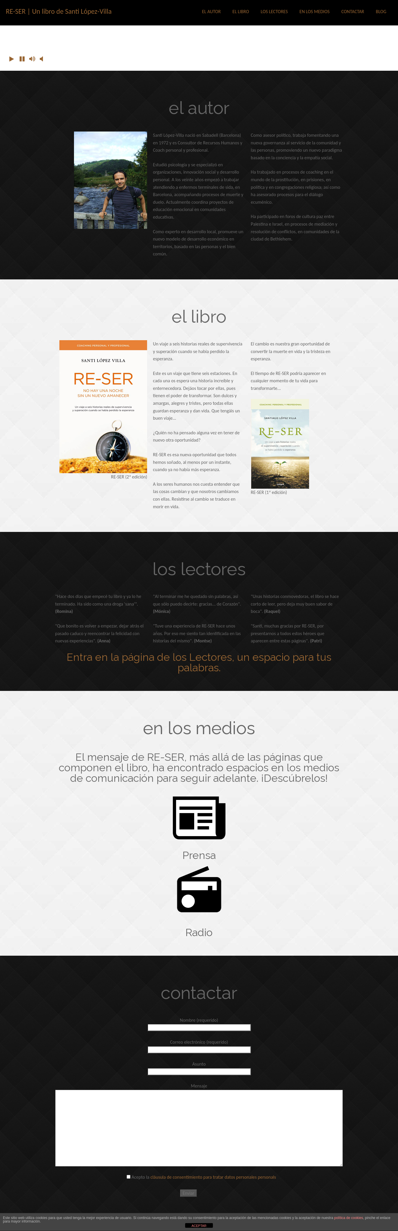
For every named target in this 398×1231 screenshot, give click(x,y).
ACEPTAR (199, 1225)
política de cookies (348, 1218)
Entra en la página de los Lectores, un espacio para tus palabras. (199, 662)
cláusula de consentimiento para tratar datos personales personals (213, 1177)
